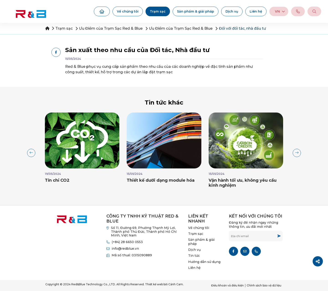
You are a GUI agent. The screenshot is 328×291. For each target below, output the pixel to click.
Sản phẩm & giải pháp (195, 11)
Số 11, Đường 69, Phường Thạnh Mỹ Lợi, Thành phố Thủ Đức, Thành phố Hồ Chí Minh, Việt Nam (144, 232)
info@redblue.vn (125, 248)
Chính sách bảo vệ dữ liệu (264, 285)
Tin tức (194, 256)
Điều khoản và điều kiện (227, 285)
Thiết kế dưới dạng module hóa (161, 180)
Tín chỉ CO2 (57, 180)
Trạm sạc (158, 11)
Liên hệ (256, 11)
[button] (31, 153)
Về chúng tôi (127, 11)
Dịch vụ (232, 11)
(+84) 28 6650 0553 (127, 242)
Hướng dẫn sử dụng (204, 262)
